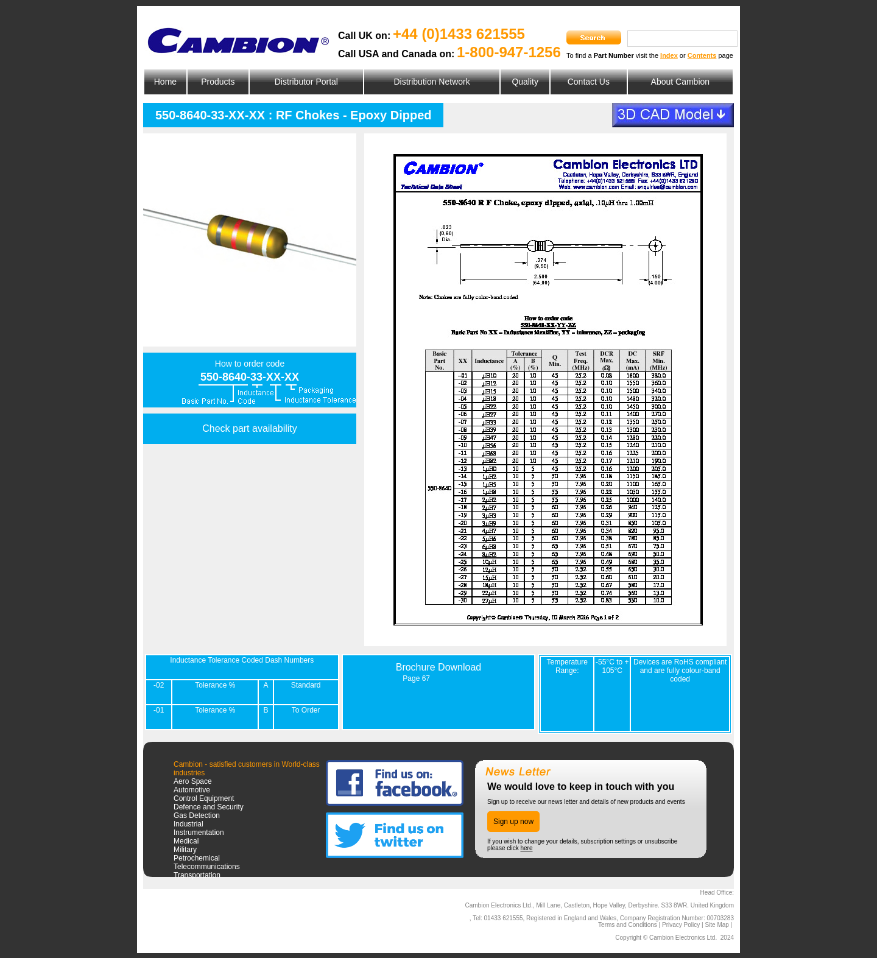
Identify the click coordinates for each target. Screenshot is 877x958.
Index (669, 55)
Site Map (716, 924)
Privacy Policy (681, 924)
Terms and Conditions (627, 924)
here (526, 848)
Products (217, 81)
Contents (702, 55)
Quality (525, 81)
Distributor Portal (306, 81)
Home (165, 81)
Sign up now (513, 821)
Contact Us (589, 81)
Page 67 (416, 678)
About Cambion (680, 81)
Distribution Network (431, 81)
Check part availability (249, 428)
